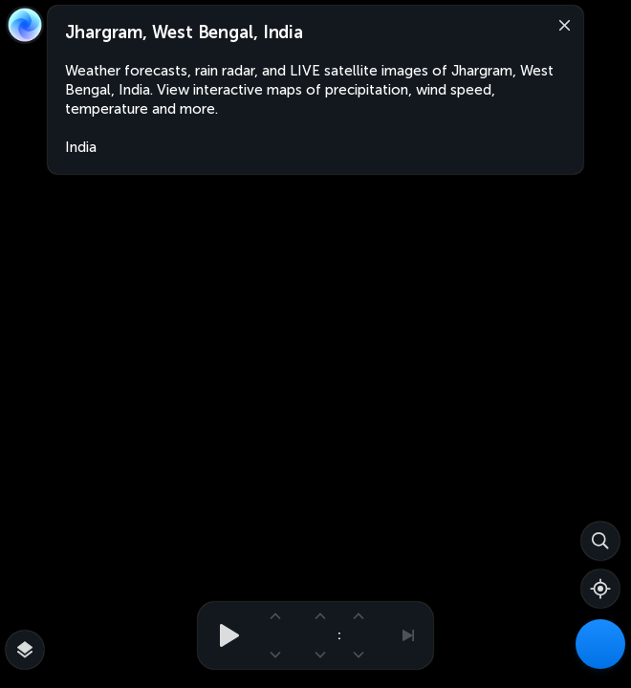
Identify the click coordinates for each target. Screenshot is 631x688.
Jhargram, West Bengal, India (184, 32)
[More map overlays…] (25, 650)
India (81, 147)
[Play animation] (224, 635)
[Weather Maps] (600, 644)
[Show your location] (600, 589)
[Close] (560, 24)
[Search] (600, 541)
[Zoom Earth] (25, 25)
